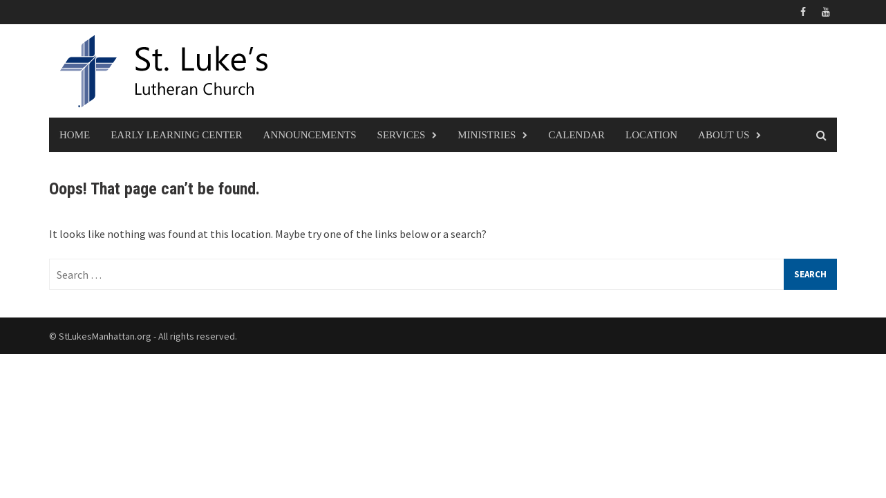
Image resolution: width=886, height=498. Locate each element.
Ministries (487, 134)
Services (401, 134)
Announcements (310, 134)
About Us (723, 134)
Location (651, 134)
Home (74, 134)
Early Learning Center (176, 134)
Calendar (576, 134)
